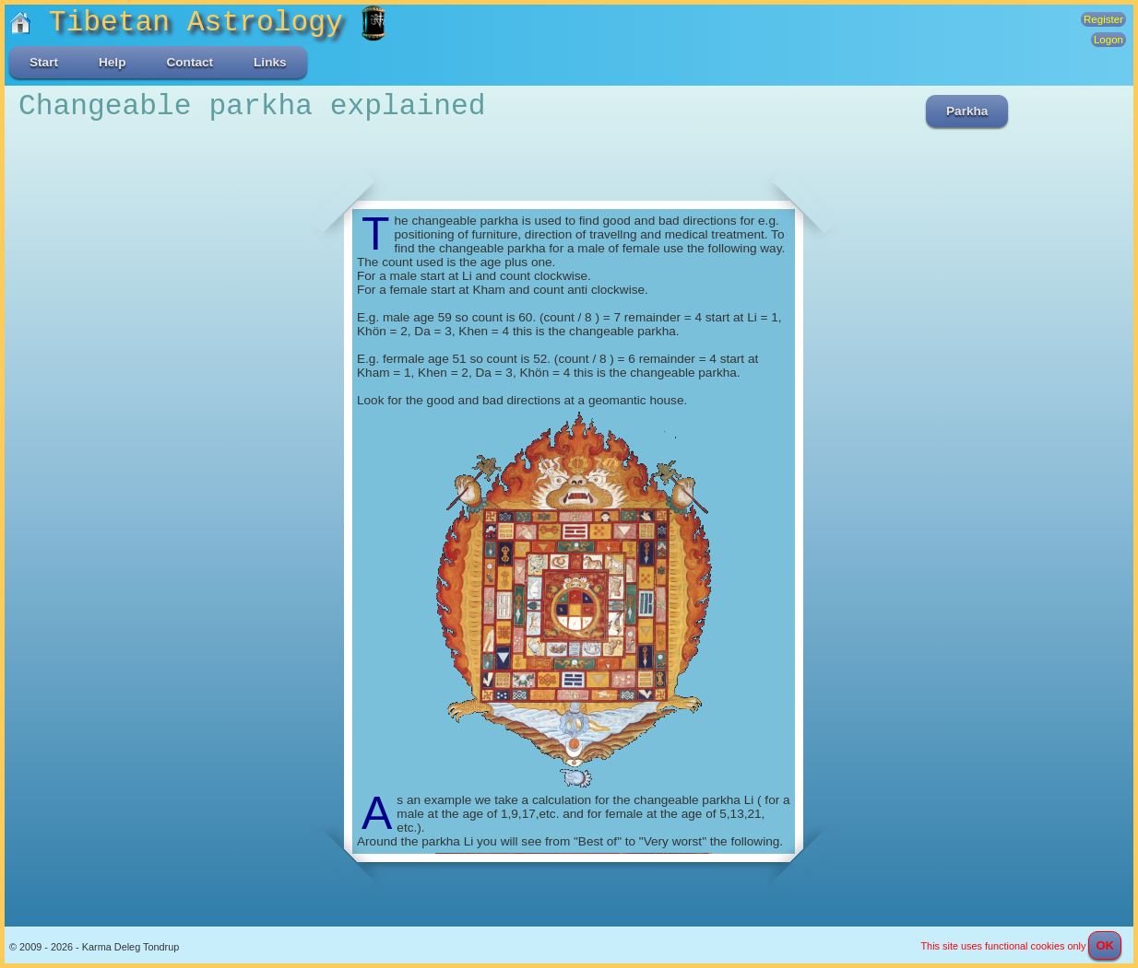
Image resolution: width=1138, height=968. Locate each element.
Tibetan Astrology (185, 22)
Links (270, 62)
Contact (189, 62)
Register (1103, 19)
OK (1105, 945)
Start (44, 62)
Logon (1108, 39)
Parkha (967, 111)
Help (112, 62)
